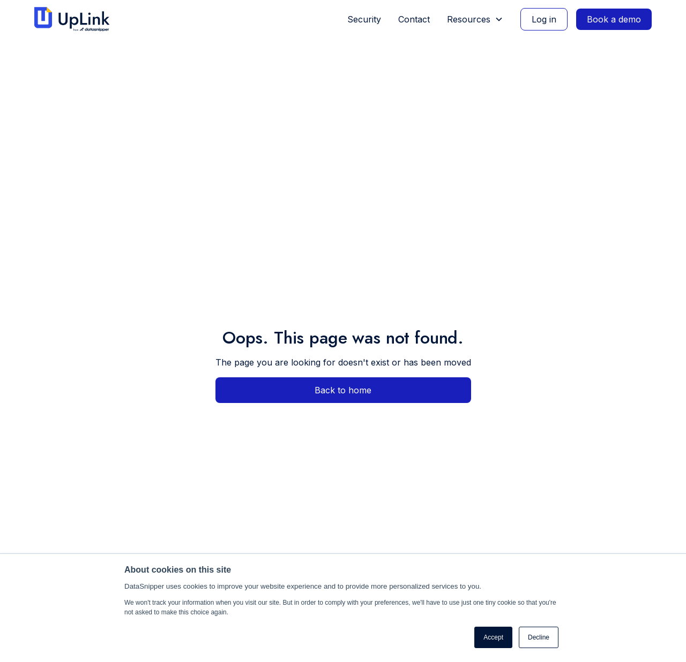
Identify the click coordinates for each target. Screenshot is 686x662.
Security (364, 19)
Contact (414, 19)
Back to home (343, 390)
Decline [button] (538, 637)
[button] (475, 19)
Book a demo (614, 19)
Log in (544, 19)
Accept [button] (493, 637)
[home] (76, 19)
